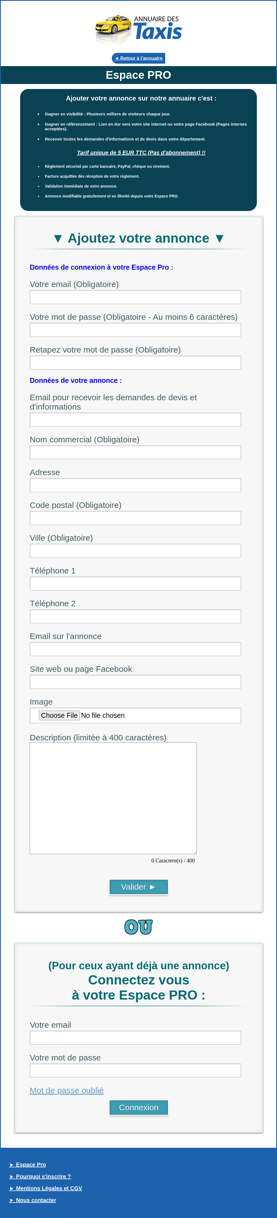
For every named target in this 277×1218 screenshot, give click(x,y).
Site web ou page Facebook (81, 668)
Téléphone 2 (53, 603)
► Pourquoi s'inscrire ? (40, 1176)
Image (41, 701)
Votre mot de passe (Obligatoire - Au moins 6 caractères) (134, 316)
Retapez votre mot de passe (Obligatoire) (105, 349)
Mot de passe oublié (67, 1090)
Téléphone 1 (53, 570)
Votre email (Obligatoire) (74, 284)
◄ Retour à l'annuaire (139, 58)
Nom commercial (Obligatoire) (84, 439)
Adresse (45, 472)
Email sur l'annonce (66, 636)
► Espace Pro (27, 1165)
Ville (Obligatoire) (61, 537)
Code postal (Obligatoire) (76, 505)
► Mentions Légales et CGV (45, 1188)
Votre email (50, 1024)
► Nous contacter (32, 1200)
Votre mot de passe (65, 1057)
